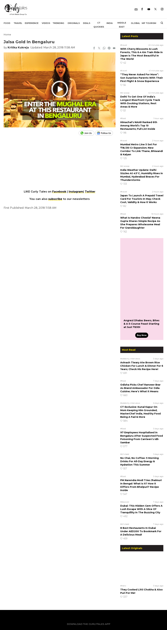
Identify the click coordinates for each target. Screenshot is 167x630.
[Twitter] (155, 9)
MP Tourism (149, 23)
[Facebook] (142, 9)
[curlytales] (14, 627)
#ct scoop (124, 93)
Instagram (76, 191)
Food (7, 23)
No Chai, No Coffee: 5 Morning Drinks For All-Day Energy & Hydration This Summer (139, 461)
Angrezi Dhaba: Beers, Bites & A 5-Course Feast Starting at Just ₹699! (141, 324)
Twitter (90, 191)
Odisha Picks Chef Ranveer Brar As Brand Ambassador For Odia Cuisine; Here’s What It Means (140, 388)
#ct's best (124, 454)
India (109, 23)
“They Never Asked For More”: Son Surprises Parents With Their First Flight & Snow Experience (141, 78)
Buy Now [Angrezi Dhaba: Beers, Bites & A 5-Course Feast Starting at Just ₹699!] (142, 335)
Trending (58, 23)
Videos (46, 23)
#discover (124, 502)
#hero (123, 585)
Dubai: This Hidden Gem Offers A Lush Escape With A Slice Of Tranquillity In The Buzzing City (141, 509)
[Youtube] (149, 9)
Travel (18, 23)
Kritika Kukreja (18, 47)
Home (7, 34)
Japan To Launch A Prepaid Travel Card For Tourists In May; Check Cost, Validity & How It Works (141, 199)
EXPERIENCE (31, 23)
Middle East (121, 25)
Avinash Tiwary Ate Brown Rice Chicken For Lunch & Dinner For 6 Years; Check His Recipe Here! (141, 366)
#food (123, 118)
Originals (74, 23)
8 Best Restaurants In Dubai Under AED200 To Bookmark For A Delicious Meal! (140, 531)
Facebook (59, 191)
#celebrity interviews (130, 358)
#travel (123, 45)
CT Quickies (98, 25)
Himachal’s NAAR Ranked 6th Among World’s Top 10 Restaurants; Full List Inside (138, 125)
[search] (160, 23)
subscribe (55, 199)
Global (135, 23)
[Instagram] (162, 9)
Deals (86, 23)
